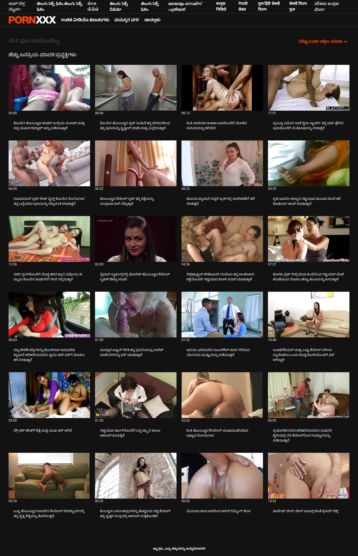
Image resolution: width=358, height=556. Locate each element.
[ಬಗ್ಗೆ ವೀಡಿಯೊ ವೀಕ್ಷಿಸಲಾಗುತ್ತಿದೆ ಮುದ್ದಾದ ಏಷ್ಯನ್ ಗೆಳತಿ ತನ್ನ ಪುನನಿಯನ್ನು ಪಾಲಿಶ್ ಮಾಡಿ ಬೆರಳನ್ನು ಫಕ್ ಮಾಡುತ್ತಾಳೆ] (136, 314)
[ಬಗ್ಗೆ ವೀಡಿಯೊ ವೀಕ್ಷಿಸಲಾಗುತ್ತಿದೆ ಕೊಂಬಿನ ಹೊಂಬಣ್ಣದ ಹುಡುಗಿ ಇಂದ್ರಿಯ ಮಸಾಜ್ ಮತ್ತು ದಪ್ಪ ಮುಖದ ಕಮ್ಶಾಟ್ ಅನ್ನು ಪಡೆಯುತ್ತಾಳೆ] (49, 88)
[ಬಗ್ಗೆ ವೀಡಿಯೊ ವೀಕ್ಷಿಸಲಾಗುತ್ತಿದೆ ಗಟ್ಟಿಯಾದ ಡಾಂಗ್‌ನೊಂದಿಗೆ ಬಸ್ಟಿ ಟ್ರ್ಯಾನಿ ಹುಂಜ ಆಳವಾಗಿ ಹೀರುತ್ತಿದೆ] (136, 395)
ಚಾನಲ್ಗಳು (152, 19)
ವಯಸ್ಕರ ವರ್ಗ (126, 19)
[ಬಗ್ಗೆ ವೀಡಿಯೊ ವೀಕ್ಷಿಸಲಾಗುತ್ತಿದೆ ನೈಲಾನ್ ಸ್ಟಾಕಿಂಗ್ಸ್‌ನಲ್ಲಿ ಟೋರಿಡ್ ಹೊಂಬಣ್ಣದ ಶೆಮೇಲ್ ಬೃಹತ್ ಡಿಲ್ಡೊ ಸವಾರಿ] (136, 239)
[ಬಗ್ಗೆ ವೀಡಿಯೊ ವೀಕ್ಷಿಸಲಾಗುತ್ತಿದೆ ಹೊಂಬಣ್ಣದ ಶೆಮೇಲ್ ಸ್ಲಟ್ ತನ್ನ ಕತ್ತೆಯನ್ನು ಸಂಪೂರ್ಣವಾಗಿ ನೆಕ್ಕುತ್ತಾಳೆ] (136, 163)
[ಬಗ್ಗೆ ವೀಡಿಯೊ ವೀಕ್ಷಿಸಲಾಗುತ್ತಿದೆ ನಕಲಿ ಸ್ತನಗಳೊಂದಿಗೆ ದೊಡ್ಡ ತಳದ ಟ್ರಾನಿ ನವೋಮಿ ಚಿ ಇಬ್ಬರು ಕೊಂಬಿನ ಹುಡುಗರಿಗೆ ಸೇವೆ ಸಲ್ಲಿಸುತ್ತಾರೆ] (49, 239)
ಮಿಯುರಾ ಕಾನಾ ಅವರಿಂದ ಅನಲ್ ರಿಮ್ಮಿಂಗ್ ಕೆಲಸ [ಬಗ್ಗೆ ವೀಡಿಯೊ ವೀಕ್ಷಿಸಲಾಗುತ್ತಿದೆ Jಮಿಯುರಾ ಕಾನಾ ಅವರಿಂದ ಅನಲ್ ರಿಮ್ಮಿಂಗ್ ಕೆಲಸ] (218, 511)
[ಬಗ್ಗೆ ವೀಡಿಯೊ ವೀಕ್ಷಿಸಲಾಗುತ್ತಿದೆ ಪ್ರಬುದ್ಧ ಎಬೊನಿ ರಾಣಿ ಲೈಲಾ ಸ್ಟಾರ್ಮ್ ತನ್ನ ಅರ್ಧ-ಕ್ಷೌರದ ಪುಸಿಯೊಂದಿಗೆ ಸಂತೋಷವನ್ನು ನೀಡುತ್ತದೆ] (308, 88)
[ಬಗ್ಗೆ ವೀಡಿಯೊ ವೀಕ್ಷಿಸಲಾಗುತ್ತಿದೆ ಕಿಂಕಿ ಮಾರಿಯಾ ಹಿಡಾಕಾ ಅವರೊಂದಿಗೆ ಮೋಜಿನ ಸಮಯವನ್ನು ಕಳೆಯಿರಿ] (222, 88)
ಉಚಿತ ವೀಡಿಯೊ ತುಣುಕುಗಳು (85, 19)
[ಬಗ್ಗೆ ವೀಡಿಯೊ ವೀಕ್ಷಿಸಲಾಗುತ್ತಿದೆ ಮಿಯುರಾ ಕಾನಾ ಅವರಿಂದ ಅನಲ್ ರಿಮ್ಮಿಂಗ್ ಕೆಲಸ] (222, 476)
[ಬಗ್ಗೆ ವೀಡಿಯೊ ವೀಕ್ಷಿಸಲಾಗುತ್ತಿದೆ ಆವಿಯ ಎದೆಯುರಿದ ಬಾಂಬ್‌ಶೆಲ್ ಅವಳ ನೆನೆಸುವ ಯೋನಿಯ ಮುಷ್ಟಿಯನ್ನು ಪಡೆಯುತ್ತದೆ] (222, 314)
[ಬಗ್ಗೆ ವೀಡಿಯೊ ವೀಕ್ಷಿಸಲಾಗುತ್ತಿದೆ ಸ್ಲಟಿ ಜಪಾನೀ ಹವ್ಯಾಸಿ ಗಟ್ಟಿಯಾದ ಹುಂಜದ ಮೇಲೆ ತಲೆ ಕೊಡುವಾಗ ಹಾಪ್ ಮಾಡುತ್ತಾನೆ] (308, 163)
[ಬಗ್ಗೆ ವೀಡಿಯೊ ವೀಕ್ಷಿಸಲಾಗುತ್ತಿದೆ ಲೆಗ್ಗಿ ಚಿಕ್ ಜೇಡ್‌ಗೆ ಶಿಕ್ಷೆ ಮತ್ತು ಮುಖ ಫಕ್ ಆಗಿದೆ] (49, 395)
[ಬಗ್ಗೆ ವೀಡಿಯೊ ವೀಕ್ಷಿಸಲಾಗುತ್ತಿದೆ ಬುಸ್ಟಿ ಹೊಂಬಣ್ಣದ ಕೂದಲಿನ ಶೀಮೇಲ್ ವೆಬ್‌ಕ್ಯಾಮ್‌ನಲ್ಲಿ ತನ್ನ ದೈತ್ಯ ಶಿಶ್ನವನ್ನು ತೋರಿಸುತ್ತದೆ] (49, 476)
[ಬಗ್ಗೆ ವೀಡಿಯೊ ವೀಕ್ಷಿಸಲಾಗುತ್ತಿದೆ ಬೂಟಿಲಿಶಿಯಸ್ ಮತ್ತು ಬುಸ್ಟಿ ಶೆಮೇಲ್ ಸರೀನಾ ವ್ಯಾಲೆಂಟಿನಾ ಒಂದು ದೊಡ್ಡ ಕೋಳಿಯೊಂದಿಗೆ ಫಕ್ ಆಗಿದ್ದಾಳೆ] (308, 314)
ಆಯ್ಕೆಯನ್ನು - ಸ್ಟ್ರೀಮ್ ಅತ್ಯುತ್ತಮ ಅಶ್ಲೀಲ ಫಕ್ (32, 20)
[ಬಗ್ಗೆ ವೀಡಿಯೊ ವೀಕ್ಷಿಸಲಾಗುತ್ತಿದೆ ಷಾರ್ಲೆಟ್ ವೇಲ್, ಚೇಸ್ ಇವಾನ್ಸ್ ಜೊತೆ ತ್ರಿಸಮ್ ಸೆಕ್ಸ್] (308, 476)
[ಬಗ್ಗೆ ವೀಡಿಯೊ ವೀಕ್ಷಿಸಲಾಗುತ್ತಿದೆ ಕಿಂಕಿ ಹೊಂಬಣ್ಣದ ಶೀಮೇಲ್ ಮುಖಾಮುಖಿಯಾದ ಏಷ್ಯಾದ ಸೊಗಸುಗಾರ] (222, 395)
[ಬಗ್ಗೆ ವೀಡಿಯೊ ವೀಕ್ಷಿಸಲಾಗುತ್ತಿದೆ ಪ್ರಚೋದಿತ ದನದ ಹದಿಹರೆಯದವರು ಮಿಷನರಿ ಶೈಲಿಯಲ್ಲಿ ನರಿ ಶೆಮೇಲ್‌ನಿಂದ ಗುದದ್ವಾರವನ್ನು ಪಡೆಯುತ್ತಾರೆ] (308, 395)
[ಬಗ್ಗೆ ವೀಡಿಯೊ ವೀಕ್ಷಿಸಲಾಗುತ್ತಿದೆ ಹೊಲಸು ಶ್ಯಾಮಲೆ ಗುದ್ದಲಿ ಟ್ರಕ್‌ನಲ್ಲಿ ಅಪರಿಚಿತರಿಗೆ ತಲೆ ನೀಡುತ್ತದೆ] (222, 163)
